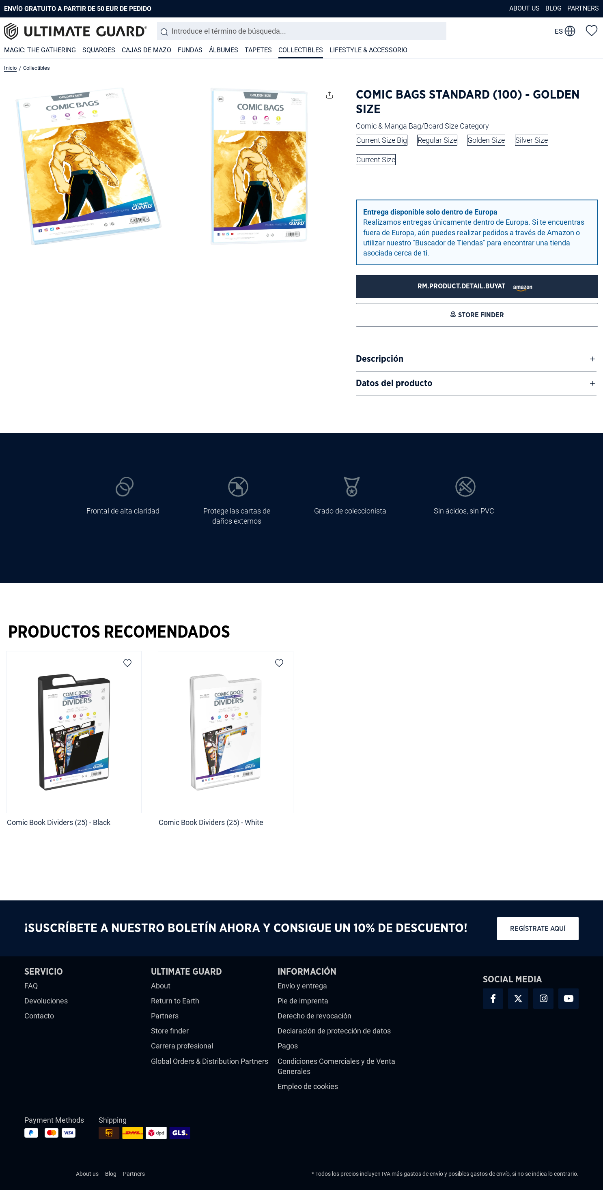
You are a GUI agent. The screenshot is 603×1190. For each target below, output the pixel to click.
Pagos (288, 1046)
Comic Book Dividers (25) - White (211, 822)
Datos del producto (394, 383)
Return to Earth (175, 1001)
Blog (553, 8)
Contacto (39, 1016)
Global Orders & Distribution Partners (209, 1061)
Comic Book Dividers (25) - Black (58, 822)
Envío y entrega (302, 986)
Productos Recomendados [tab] (119, 632)
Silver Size (531, 140)
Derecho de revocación (314, 1016)
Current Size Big (381, 140)
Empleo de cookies (308, 1086)
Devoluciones (46, 1001)
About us (524, 8)
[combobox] (301, 31)
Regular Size (437, 140)
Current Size (375, 159)
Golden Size (486, 140)
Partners (583, 8)
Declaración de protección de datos (334, 1031)
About (160, 986)
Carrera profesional (182, 1046)
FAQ (31, 986)
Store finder (170, 1031)
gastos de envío (423, 1174)
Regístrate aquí (538, 928)
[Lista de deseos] (591, 30)
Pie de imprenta (303, 1001)
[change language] (565, 31)
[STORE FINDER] (477, 286)
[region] (301, 747)
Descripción (379, 358)
